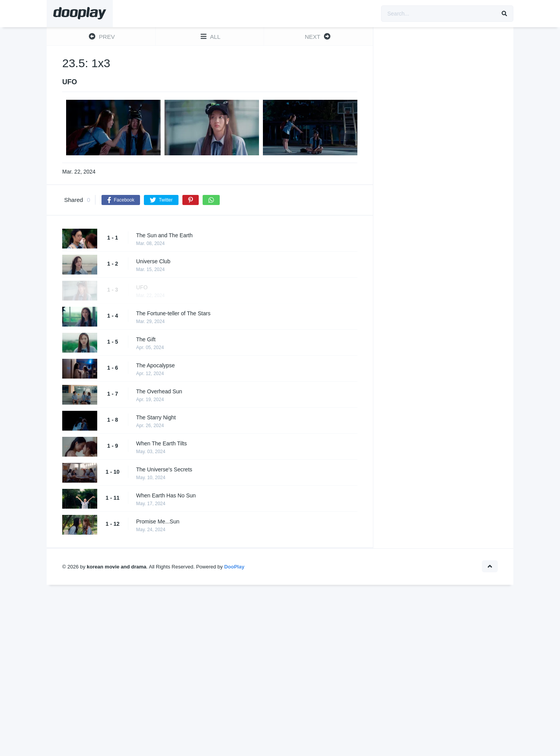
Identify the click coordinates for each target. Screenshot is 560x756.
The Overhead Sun (159, 391)
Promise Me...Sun (157, 521)
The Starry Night (156, 417)
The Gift (146, 339)
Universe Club (153, 261)
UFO (142, 287)
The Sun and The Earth (164, 235)
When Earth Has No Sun (166, 495)
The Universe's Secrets (164, 469)
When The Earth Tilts (161, 443)
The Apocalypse (155, 365)
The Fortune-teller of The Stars (173, 313)
